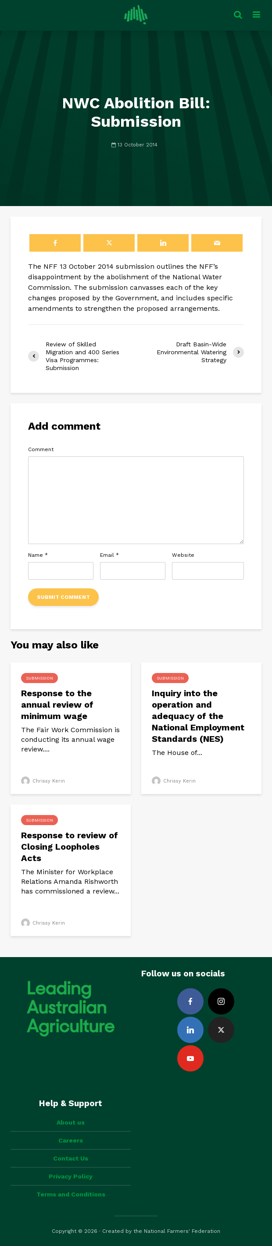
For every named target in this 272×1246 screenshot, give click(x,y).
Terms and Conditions (70, 1194)
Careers (70, 1140)
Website (183, 555)
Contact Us (70, 1158)
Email (109, 555)
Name (38, 555)
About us (71, 1122)
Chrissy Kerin (43, 781)
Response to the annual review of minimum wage (57, 704)
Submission (39, 678)
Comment (41, 449)
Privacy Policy (71, 1176)
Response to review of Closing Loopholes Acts (69, 846)
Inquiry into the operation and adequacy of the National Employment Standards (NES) (198, 716)
